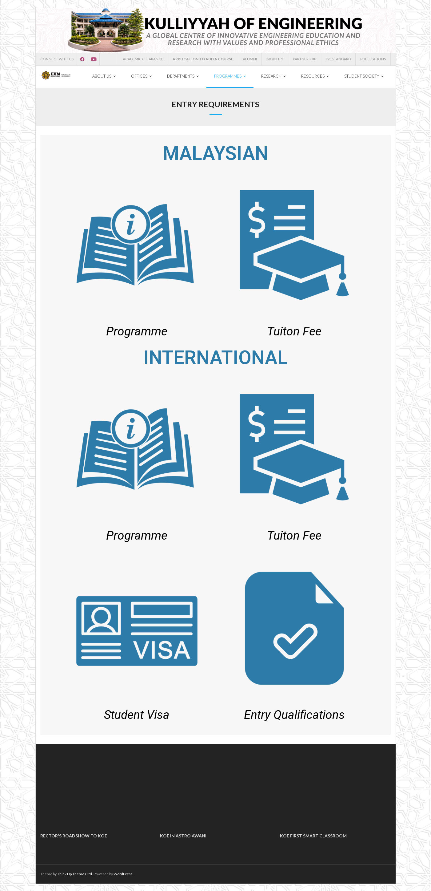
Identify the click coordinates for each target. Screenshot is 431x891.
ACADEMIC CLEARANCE (143, 59)
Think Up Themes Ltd (74, 873)
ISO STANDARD (338, 59)
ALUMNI (250, 59)
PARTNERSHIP (304, 59)
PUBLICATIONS (373, 59)
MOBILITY (274, 59)
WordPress (123, 873)
